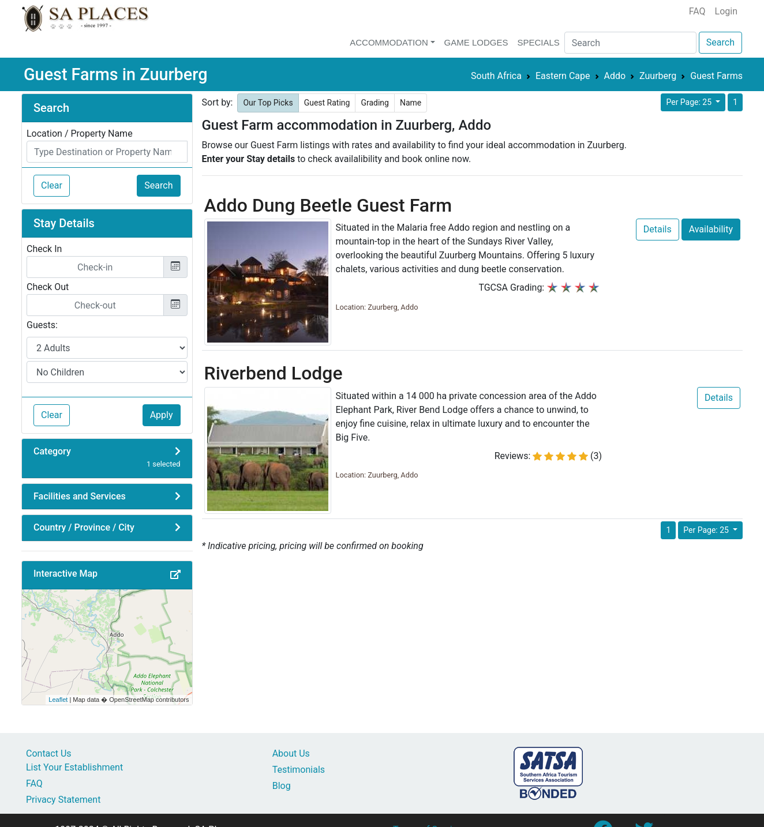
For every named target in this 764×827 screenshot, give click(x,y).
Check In (44, 248)
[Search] (630, 43)
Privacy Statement (63, 799)
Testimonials (298, 769)
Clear (51, 185)
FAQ (697, 11)
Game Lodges (476, 42)
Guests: (42, 324)
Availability (711, 229)
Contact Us (49, 753)
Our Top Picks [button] (268, 102)
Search (720, 42)
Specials (538, 42)
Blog (281, 785)
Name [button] (410, 102)
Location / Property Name (80, 133)
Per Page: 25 (689, 102)
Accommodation (389, 42)
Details (657, 229)
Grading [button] (375, 102)
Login (726, 11)
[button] (179, 575)
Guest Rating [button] (327, 102)
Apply (161, 414)
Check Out (48, 286)
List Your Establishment (74, 767)
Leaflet (58, 699)
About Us (291, 753)
